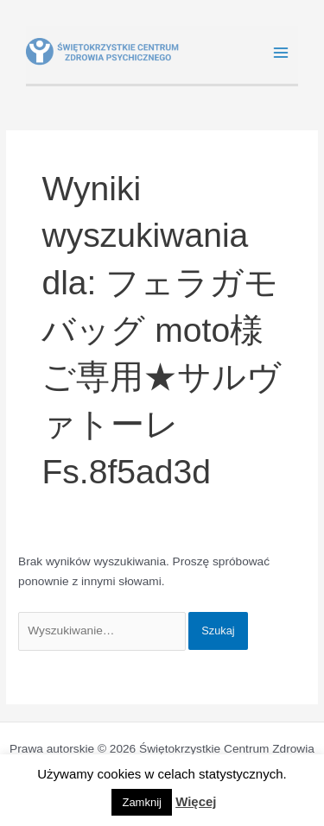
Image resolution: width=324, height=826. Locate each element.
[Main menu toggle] (281, 53)
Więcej (195, 801)
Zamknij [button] (142, 802)
